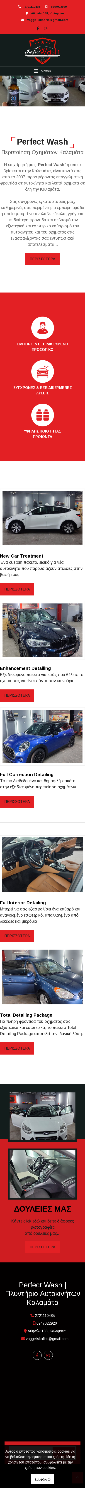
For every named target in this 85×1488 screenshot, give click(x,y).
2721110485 (32, 6)
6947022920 (59, 6)
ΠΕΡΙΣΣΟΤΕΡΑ (42, 259)
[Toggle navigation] (42, 71)
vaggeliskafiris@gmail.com (47, 20)
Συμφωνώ (42, 1479)
